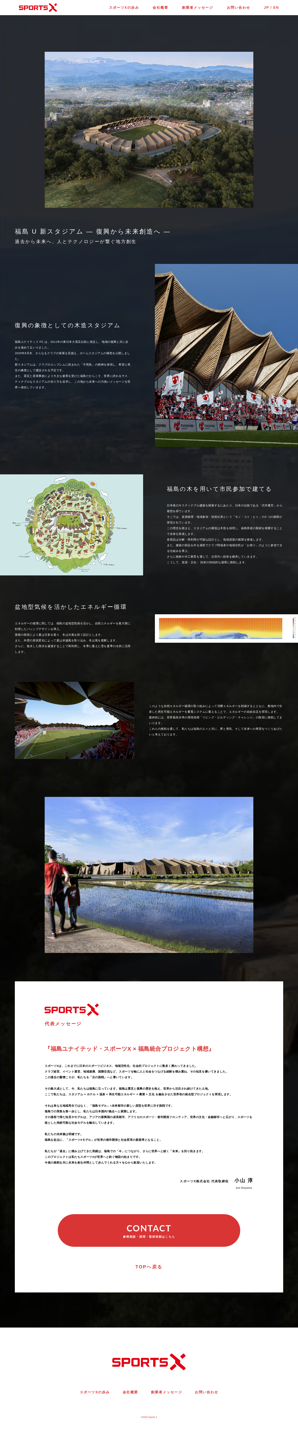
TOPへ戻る (148, 1266)
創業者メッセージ (197, 7)
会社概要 (160, 7)
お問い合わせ (238, 7)
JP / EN (271, 7)
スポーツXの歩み (124, 7)
